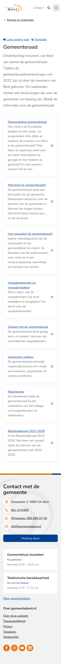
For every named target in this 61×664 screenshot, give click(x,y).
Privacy (8, 626)
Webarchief (11, 637)
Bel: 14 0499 (19, 510)
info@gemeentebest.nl (26, 526)
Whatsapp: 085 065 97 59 (29, 518)
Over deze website (15, 616)
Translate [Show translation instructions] (39, 39)
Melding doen (30, 538)
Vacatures (9, 632)
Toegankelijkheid (14, 621)
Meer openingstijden (16, 598)
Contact (39, 8)
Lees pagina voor (16, 39)
